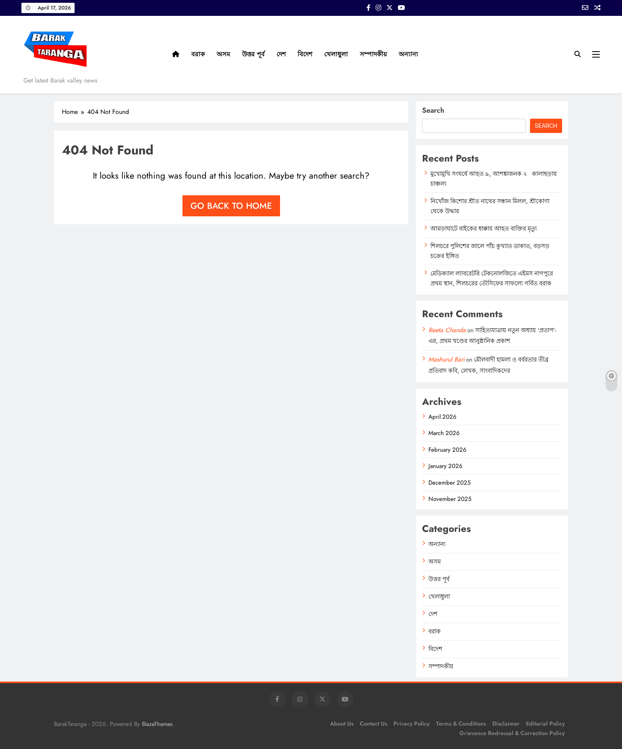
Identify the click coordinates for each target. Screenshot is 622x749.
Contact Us (373, 724)
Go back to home (231, 205)
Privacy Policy (412, 724)
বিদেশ (305, 54)
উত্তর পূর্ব (253, 54)
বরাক (198, 54)
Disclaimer (506, 724)
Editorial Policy (545, 724)
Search (433, 110)
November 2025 (449, 499)
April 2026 (442, 416)
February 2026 (447, 449)
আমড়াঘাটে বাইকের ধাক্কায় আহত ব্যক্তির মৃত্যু (483, 228)
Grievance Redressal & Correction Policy (512, 733)
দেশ (281, 54)
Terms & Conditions (461, 724)
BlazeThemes (157, 724)
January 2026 (445, 466)
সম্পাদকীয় (373, 54)
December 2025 (449, 482)
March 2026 (444, 433)
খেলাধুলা (336, 54)
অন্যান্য (408, 54)
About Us (341, 724)
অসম (223, 54)
